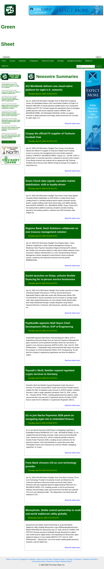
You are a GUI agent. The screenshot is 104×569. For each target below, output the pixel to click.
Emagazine (23, 559)
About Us (5, 66)
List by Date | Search (8, 142)
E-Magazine (34, 61)
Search (99, 66)
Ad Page (60, 61)
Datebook (22, 61)
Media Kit (88, 61)
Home (4, 61)
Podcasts (77, 559)
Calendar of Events (90, 559)
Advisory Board (66, 561)
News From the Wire (44, 559)
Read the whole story (72, 123)
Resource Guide (48, 61)
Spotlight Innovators (74, 61)
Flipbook (32, 559)
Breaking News (59, 559)
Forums (12, 61)
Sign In (98, 57)
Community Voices (38, 561)
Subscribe (6, 57)
